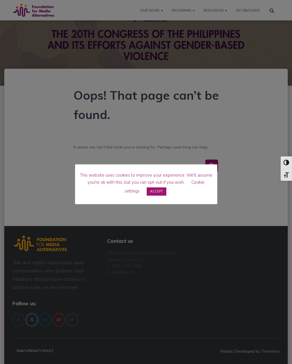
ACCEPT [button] (156, 191)
